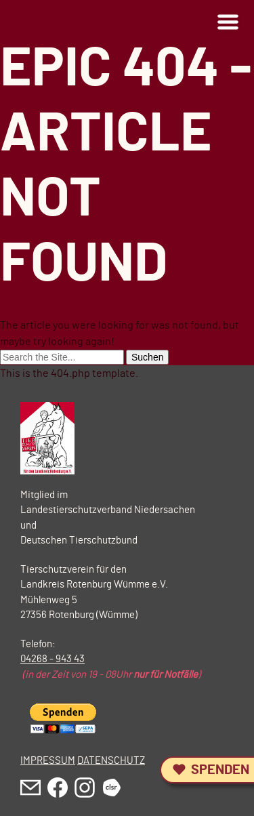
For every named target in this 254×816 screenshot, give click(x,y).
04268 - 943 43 (52, 659)
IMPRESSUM (47, 761)
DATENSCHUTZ (111, 761)
